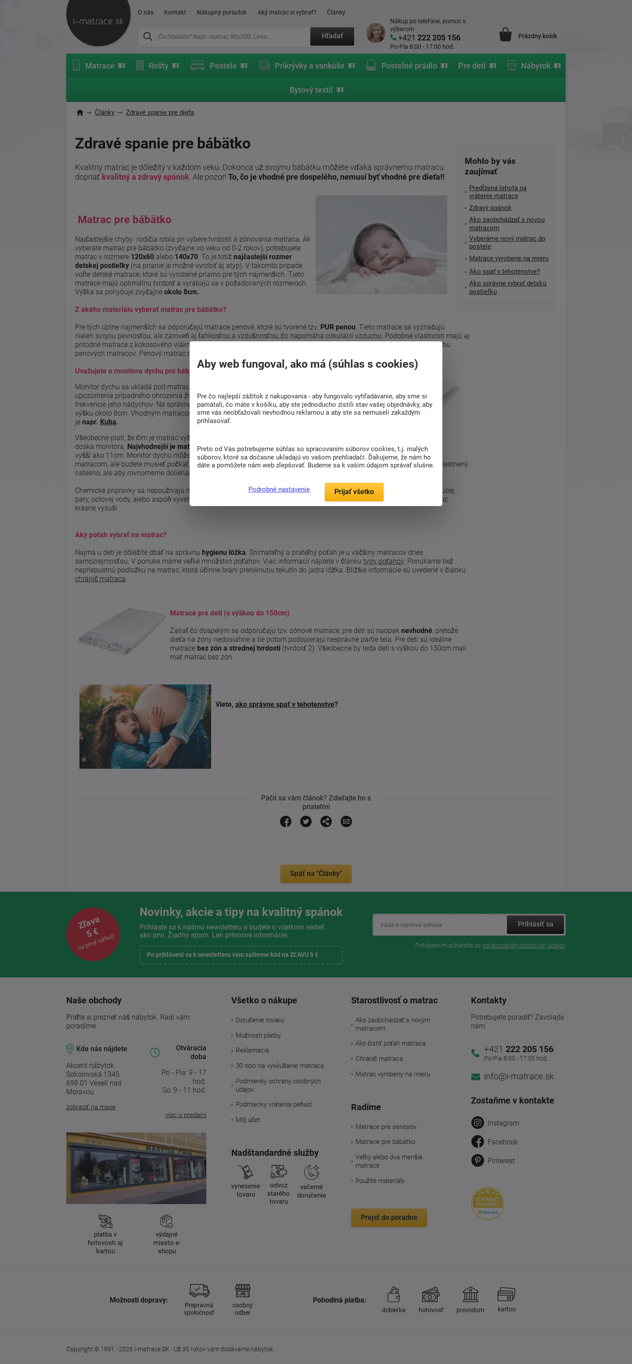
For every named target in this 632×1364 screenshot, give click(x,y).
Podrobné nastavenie (279, 489)
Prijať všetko (354, 492)
